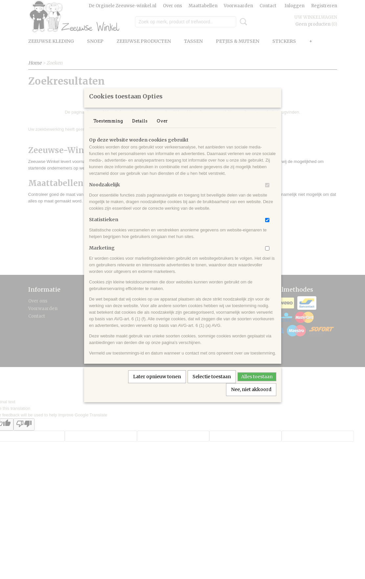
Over (162, 129)
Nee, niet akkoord (251, 398)
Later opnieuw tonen (157, 385)
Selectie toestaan (212, 385)
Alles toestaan (257, 385)
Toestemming (108, 129)
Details (140, 129)
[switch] (267, 194)
